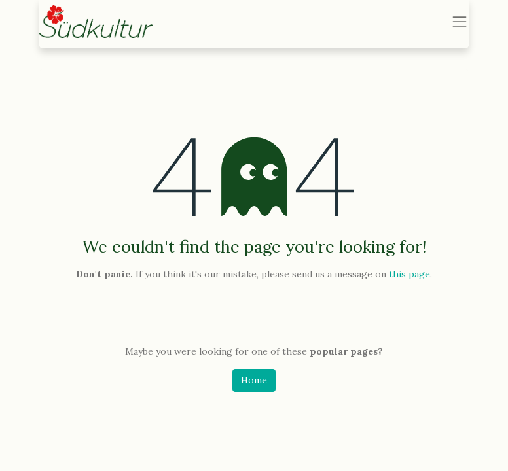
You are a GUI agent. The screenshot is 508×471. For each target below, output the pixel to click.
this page (409, 274)
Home (254, 380)
